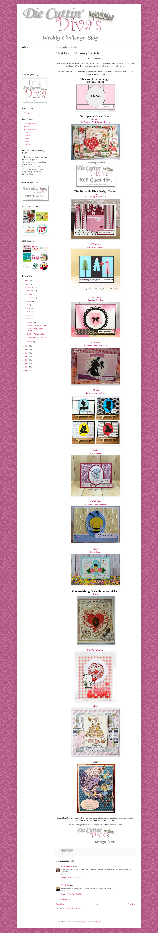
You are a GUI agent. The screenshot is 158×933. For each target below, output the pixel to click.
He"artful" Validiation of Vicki (95, 122)
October (30, 294)
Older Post (131, 904)
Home (96, 904)
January (30, 342)
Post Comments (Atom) (73, 908)
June (28, 308)
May (28, 312)
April (29, 315)
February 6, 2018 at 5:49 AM (71, 877)
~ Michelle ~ (95, 501)
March (29, 319)
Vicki (95, 119)
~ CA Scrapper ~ (95, 453)
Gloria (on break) (30, 129)
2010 (27, 370)
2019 (27, 281)
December (30, 287)
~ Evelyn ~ (96, 244)
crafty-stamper (66, 866)
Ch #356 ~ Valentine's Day (36, 334)
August (29, 301)
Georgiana (28, 113)
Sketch (63, 854)
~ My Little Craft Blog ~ (95, 247)
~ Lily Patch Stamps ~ (95, 650)
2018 (27, 284)
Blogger (97, 922)
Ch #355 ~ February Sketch (36, 337)
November (31, 291)
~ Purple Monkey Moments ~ (95, 504)
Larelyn (27, 135)
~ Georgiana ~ (95, 297)
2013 (27, 360)
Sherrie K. (65, 885)
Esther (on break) (30, 124)
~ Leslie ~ (95, 450)
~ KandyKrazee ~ (96, 552)
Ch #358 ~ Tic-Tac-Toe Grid (36, 325)
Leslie (26, 141)
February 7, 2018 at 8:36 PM (71, 894)
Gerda (26, 127)
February (30, 322)
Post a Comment (64, 899)
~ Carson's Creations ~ (95, 300)
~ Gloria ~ (95, 390)
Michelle (27, 144)
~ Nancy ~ (95, 549)
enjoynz (83, 922)
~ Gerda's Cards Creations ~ (95, 345)
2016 (27, 350)
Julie (26, 132)
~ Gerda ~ (95, 342)
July (28, 305)
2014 (27, 357)
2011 (27, 367)
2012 (27, 364)
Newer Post (60, 904)
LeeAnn (27, 138)
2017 (27, 346)
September (31, 298)
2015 (27, 353)
